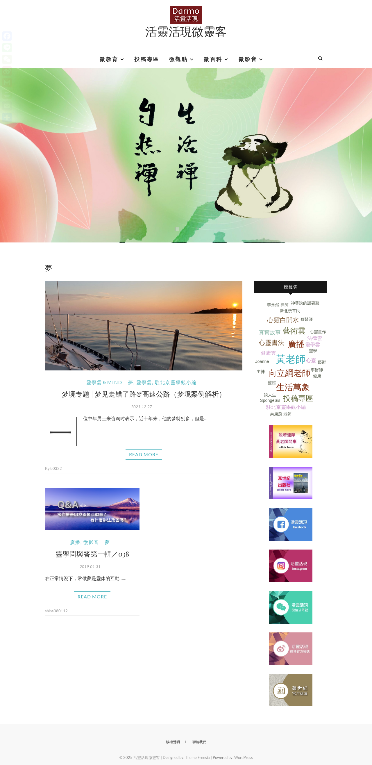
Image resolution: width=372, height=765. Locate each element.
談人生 (270, 395)
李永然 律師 (278, 304)
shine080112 (56, 611)
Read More (143, 454)
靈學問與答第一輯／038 (92, 553)
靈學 (313, 350)
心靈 (311, 360)
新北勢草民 (290, 311)
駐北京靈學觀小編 (176, 382)
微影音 (248, 59)
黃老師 (290, 359)
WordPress (243, 757)
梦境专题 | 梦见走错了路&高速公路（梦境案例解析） (144, 393)
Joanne (262, 361)
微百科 (213, 59)
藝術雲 (294, 331)
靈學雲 (144, 382)
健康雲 (268, 353)
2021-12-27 (141, 406)
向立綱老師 (289, 373)
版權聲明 (173, 742)
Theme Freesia (197, 757)
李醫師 (317, 370)
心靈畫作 (318, 331)
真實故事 (270, 332)
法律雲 (314, 338)
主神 (261, 371)
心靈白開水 (283, 320)
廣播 (75, 542)
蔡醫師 (307, 319)
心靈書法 (271, 342)
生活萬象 (293, 387)
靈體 (272, 382)
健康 (317, 376)
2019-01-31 (90, 566)
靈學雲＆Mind (104, 382)
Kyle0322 (53, 468)
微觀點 (178, 59)
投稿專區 (146, 59)
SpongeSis (270, 400)
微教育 (109, 59)
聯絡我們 (199, 742)
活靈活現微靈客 (186, 31)
